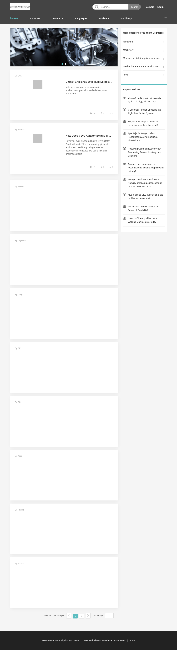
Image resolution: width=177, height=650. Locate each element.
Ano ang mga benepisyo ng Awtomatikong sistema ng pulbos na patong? (146, 167)
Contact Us (58, 18)
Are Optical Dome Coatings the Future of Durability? (143, 208)
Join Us (150, 7)
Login (160, 7)
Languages (81, 18)
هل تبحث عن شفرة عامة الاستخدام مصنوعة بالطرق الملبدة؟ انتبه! (144, 100)
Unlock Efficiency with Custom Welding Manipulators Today (143, 220)
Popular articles (131, 89)
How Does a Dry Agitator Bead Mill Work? (91, 135)
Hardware (104, 18)
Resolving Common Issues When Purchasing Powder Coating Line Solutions (144, 152)
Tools (125, 74)
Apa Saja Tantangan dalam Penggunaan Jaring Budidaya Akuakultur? (143, 137)
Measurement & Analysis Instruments (141, 58)
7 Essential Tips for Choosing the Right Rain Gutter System (144, 111)
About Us (35, 18)
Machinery (126, 18)
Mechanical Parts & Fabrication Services (142, 66)
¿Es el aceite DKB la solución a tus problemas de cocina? (145, 196)
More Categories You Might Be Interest (143, 33)
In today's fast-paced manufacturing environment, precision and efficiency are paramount (86, 90)
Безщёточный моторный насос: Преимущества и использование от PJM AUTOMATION (145, 183)
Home (14, 18)
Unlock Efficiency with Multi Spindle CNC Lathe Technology (102, 82)
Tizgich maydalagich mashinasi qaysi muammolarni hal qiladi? (143, 123)
